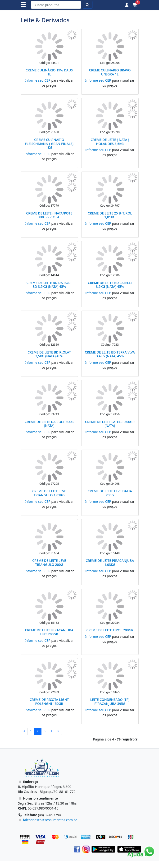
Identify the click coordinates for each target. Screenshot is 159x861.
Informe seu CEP (37, 80)
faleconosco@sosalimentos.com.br (50, 820)
